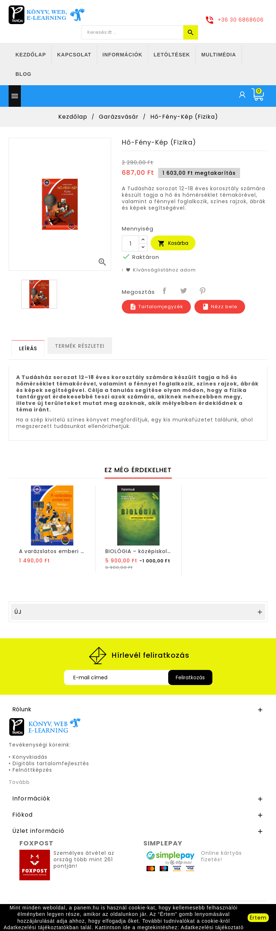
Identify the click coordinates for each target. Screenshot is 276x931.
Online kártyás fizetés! (221, 856)
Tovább (19, 782)
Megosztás (165, 291)
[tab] (28, 348)
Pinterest (203, 291)
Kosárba (173, 243)
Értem (258, 917)
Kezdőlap (30, 55)
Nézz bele (220, 306)
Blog (23, 74)
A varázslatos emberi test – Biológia (70, 551)
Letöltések (171, 55)
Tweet (184, 291)
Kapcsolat (74, 55)
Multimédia (218, 55)
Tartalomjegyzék (156, 306)
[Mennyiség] (130, 243)
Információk (122, 55)
